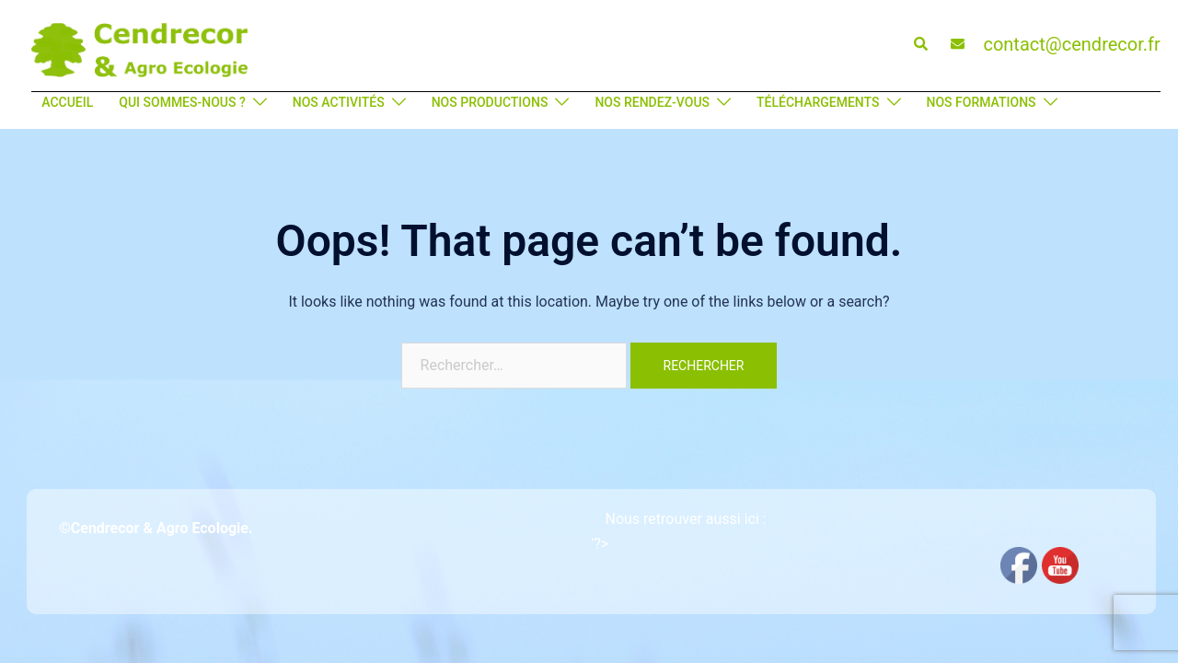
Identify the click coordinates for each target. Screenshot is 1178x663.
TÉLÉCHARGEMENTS (817, 102)
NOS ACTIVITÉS (339, 102)
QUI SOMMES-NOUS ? (182, 102)
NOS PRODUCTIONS (490, 102)
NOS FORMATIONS (981, 102)
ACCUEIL (67, 102)
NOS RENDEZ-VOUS (652, 102)
